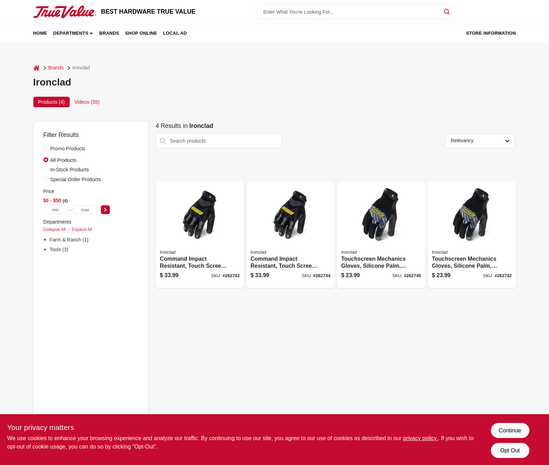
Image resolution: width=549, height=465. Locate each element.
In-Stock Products (69, 169)
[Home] (36, 67)
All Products (63, 160)
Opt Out (510, 450)
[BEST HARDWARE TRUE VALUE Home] (64, 12)
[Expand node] (45, 239)
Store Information (491, 33)
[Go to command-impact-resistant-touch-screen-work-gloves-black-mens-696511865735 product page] (200, 234)
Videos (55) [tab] (87, 102)
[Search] (447, 11)
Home (40, 33)
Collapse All (54, 229)
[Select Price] (105, 209)
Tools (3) (59, 249)
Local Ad (175, 33)
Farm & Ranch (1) (69, 239)
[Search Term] (356, 12)
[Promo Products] (45, 148)
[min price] (55, 209)
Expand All (82, 229)
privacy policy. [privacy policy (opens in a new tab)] (420, 438)
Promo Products (67, 148)
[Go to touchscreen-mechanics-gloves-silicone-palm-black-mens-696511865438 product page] (381, 234)
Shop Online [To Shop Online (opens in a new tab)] (141, 33)
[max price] (85, 209)
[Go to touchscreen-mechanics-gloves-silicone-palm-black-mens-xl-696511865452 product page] (472, 234)
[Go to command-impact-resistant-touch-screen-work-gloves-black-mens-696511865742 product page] (290, 234)
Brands (109, 33)
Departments (70, 33)
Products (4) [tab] (51, 102)
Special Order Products (75, 179)
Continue (510, 430)
